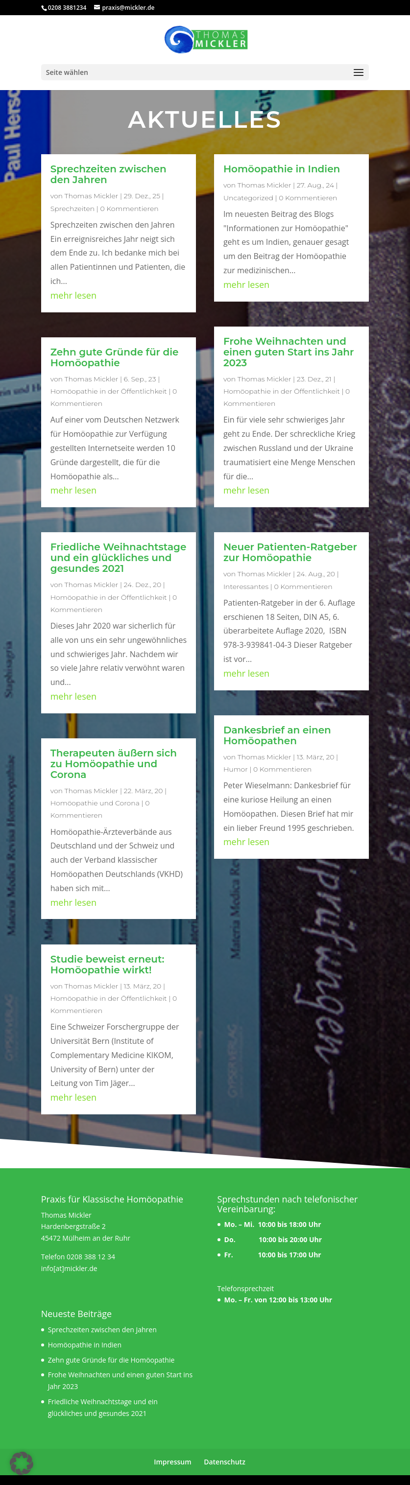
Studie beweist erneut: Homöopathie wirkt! (107, 964)
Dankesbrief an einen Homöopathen (277, 735)
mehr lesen (73, 295)
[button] (21, 1463)
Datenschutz (224, 1461)
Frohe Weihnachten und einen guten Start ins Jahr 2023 (288, 352)
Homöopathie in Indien (281, 169)
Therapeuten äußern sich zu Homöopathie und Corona (113, 763)
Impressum (172, 1461)
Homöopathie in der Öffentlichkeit (108, 391)
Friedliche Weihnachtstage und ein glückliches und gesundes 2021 (118, 557)
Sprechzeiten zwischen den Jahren (108, 174)
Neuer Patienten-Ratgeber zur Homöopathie (290, 552)
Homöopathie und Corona (95, 803)
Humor (235, 769)
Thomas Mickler (92, 195)
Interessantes (245, 586)
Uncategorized (248, 197)
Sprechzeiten (72, 208)
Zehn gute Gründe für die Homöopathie (114, 357)
